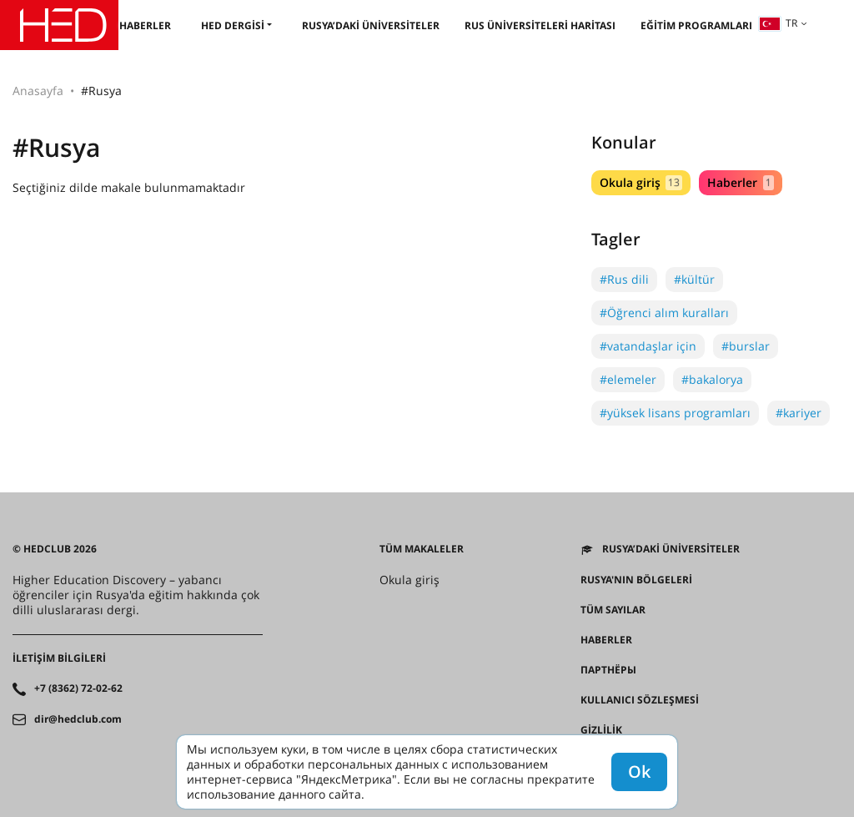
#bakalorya (712, 379)
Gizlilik (601, 730)
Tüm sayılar (613, 610)
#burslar (745, 346)
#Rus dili (624, 279)
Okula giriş (641, 182)
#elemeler (628, 379)
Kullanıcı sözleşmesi (639, 700)
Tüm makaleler (421, 549)
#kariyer (798, 413)
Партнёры (608, 670)
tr (778, 23)
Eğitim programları (696, 25)
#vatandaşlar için (648, 346)
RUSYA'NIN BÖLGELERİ (636, 580)
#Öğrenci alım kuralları (664, 312)
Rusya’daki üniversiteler (371, 25)
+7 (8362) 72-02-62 (78, 688)
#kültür (694, 279)
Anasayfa (38, 90)
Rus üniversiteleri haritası (540, 25)
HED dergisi (232, 25)
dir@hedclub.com (78, 719)
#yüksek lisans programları (675, 413)
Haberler (145, 25)
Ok (639, 771)
